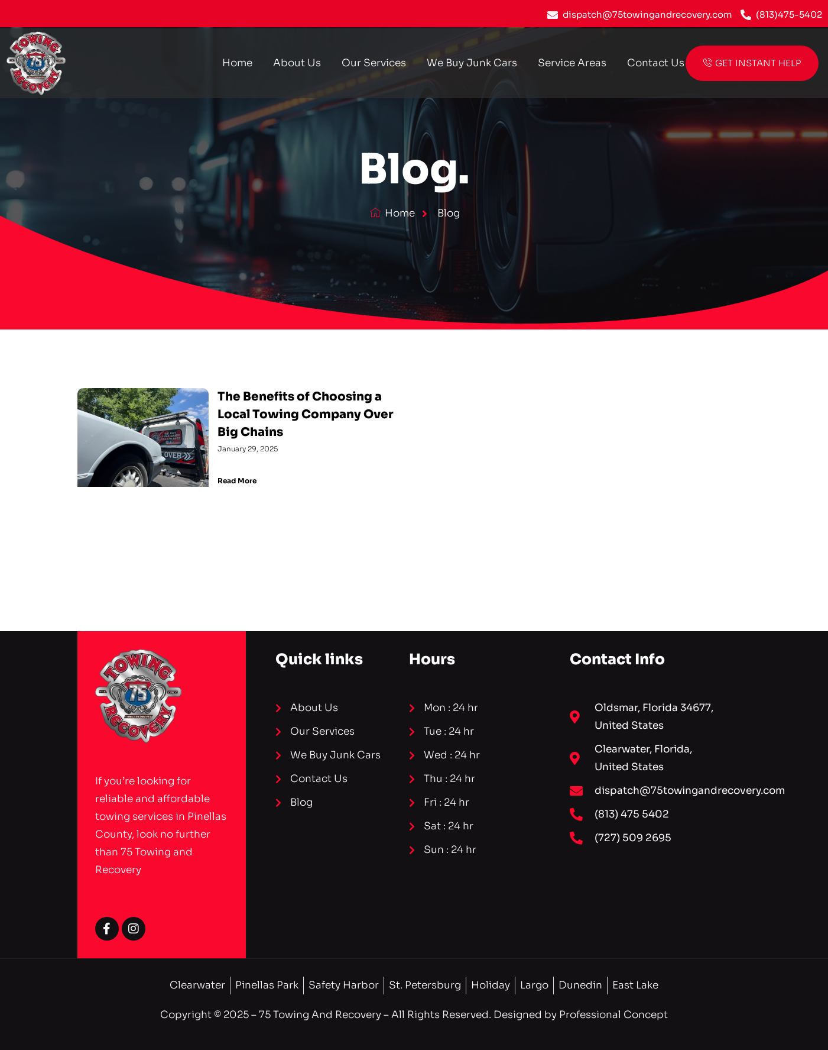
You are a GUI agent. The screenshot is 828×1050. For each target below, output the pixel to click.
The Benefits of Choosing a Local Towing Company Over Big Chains (305, 414)
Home (237, 63)
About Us (297, 63)
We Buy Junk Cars (472, 63)
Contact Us (655, 63)
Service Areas (572, 63)
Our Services (374, 63)
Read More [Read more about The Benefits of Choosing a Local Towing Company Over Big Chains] (236, 480)
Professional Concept (613, 1015)
